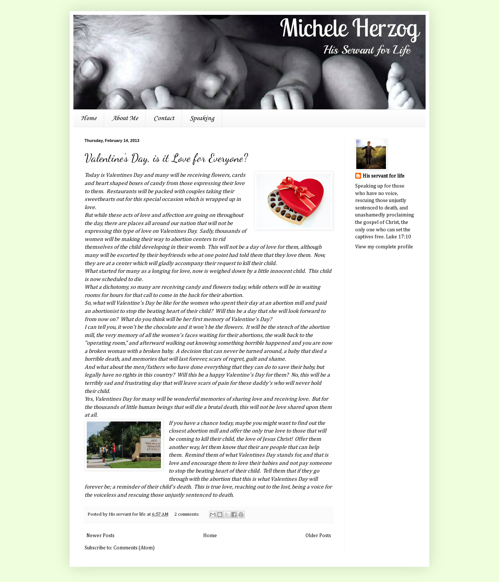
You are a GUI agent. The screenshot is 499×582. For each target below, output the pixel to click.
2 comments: (187, 514)
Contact (163, 118)
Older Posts (318, 535)
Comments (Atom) (134, 547)
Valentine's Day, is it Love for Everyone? (166, 158)
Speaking (202, 118)
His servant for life (383, 176)
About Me (125, 118)
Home (88, 118)
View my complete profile (384, 246)
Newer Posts (100, 535)
